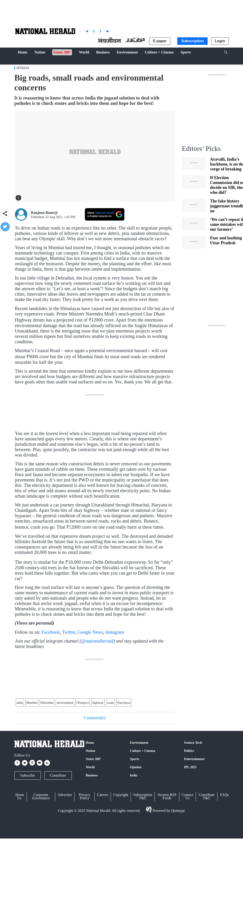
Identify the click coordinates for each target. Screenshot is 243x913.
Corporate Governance (41, 796)
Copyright (120, 795)
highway (97, 702)
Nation (90, 751)
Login (220, 41)
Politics (189, 751)
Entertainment (194, 759)
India (133, 775)
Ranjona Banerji (44, 213)
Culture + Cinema (142, 751)
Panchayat (124, 702)
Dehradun (47, 702)
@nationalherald (97, 641)
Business (92, 775)
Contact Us (187, 796)
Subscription (192, 41)
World (90, 767)
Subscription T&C (142, 796)
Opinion (22, 68)
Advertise (65, 795)
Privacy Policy (84, 796)
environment (65, 702)
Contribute (58, 775)
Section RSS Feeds (166, 796)
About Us (19, 796)
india (20, 702)
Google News (90, 632)
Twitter (68, 632)
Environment (139, 742)
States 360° (93, 759)
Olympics (82, 702)
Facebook (51, 632)
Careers (102, 795)
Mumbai (31, 702)
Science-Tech (193, 742)
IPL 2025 (190, 767)
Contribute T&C (207, 796)
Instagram (114, 632)
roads (110, 702)
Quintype (177, 811)
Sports (134, 759)
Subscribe (27, 775)
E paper (160, 41)
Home (90, 742)
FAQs (224, 795)
